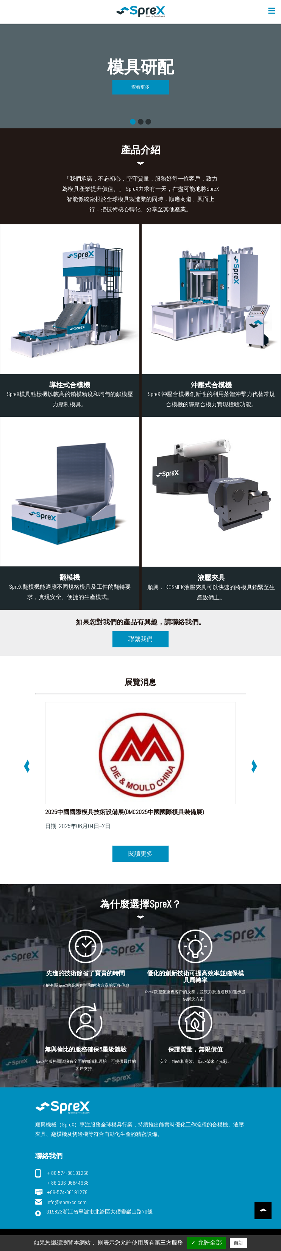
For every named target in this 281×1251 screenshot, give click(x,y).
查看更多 (140, 87)
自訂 (239, 1243)
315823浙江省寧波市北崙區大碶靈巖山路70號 (100, 1211)
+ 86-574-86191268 (68, 1173)
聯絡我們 (48, 1155)
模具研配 (133, 122)
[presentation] (27, 766)
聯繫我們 (140, 639)
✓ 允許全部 (206, 1242)
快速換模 (148, 122)
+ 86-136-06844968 (68, 1182)
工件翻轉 (141, 122)
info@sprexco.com (67, 1202)
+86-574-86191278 (67, 1192)
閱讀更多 (140, 854)
